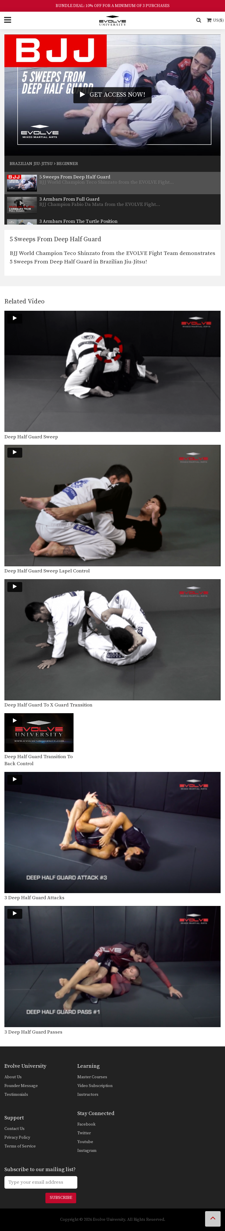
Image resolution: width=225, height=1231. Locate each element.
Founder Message (21, 1085)
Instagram (86, 1150)
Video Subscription (94, 1085)
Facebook (86, 1124)
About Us (13, 1077)
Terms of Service (20, 1146)
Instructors (87, 1094)
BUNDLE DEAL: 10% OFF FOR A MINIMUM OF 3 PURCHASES (113, 5)
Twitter (84, 1133)
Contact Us (14, 1128)
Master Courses (92, 1077)
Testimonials (16, 1094)
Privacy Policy (17, 1137)
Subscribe (61, 1197)
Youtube (85, 1142)
